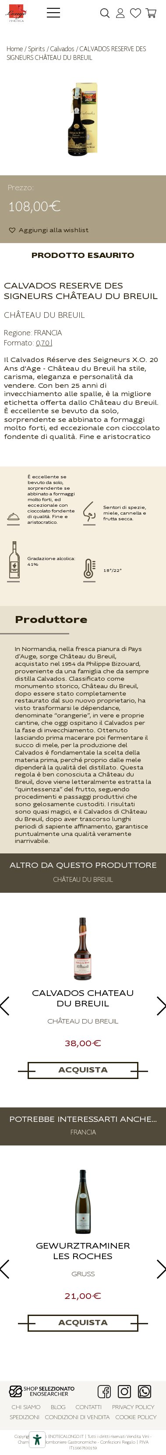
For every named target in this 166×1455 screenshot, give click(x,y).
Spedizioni (24, 1417)
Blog (58, 1407)
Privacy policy (133, 1407)
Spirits (36, 49)
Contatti (89, 1407)
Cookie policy (136, 1417)
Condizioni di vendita (77, 1417)
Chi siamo (26, 1407)
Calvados (62, 49)
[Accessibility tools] (37, 1439)
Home (15, 49)
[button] (48, 230)
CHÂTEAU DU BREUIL (44, 315)
